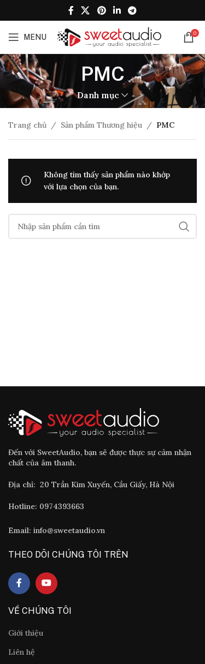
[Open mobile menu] (27, 37)
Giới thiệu (25, 633)
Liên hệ (21, 652)
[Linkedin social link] (116, 10)
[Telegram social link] (132, 10)
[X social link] (85, 10)
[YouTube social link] (46, 583)
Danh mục (98, 95)
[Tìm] (102, 226)
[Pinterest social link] (101, 10)
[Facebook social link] (71, 10)
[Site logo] (109, 36)
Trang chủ (27, 125)
